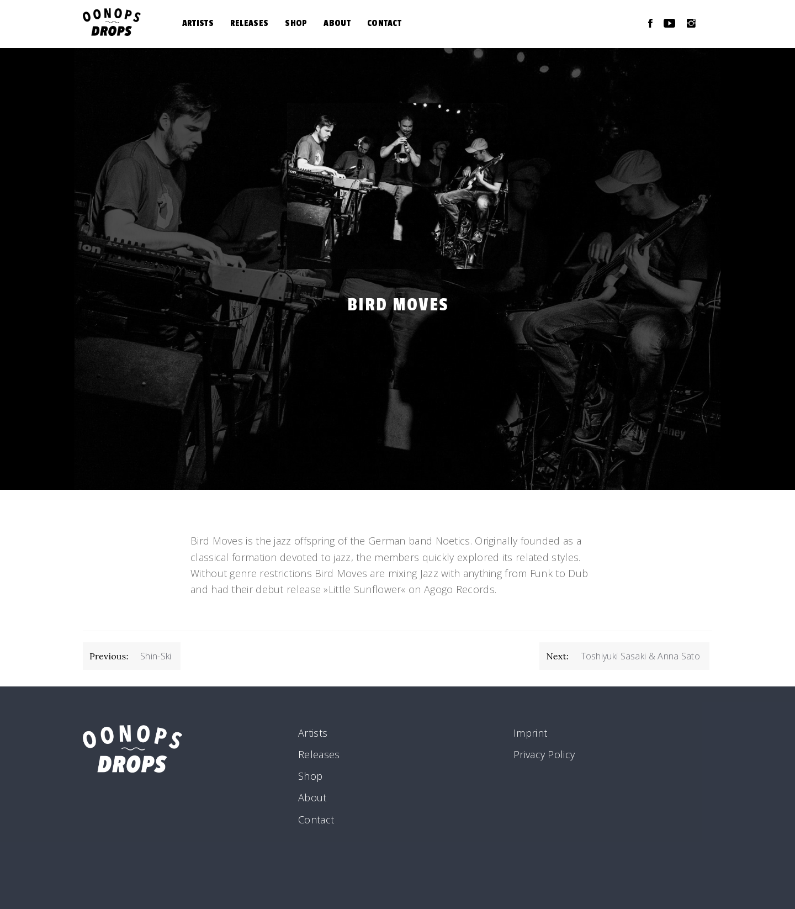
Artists (198, 23)
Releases (249, 23)
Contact (384, 23)
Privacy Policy (544, 754)
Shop (296, 23)
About (337, 23)
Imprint (530, 732)
